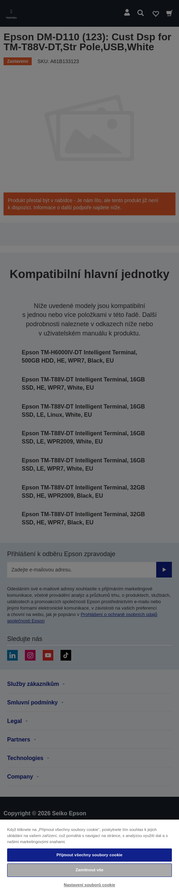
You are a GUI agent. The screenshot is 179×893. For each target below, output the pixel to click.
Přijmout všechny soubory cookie (90, 855)
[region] (89, 856)
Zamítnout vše (89, 870)
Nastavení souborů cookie (89, 885)
